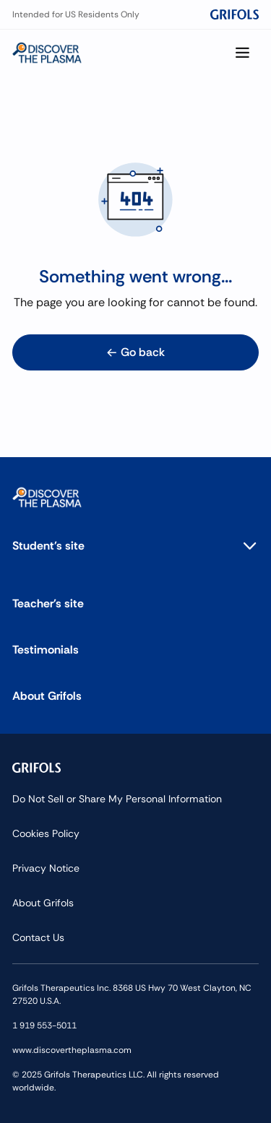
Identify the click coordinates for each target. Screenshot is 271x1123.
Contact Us (38, 937)
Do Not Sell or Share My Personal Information (117, 798)
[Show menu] (243, 53)
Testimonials (45, 649)
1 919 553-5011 (44, 1025)
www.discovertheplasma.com (72, 1050)
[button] (135, 546)
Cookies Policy (45, 833)
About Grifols (47, 695)
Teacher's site (48, 603)
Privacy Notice (45, 868)
